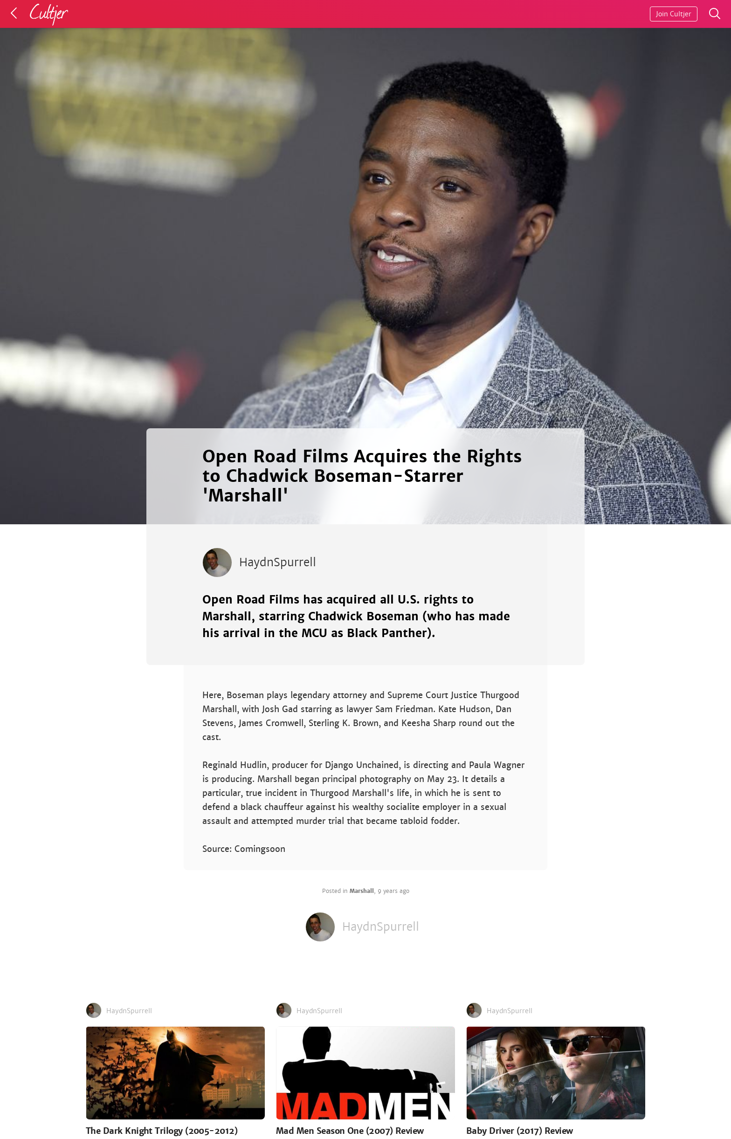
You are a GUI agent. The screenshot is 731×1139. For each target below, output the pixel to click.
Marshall (362, 891)
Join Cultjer (673, 14)
